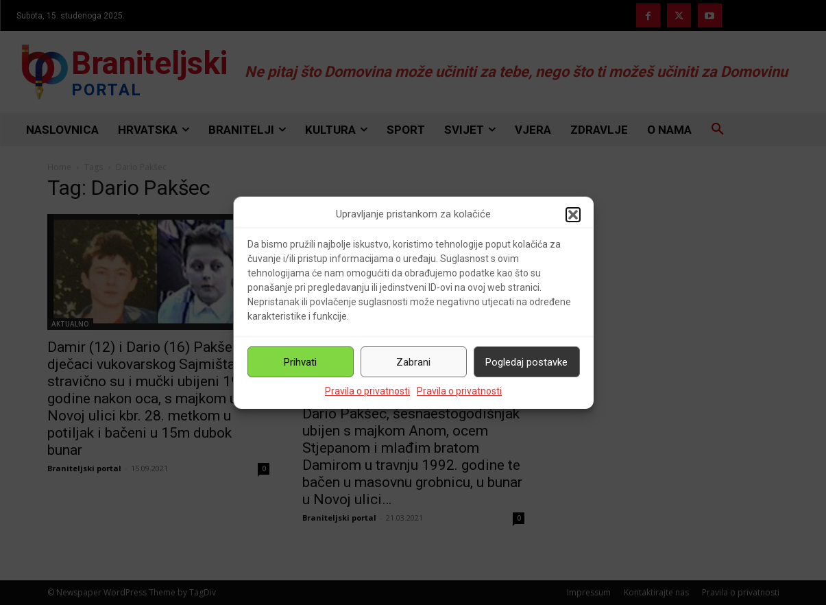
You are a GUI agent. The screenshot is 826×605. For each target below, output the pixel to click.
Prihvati (300, 362)
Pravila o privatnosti (367, 390)
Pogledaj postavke (526, 362)
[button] (573, 215)
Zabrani (413, 362)
